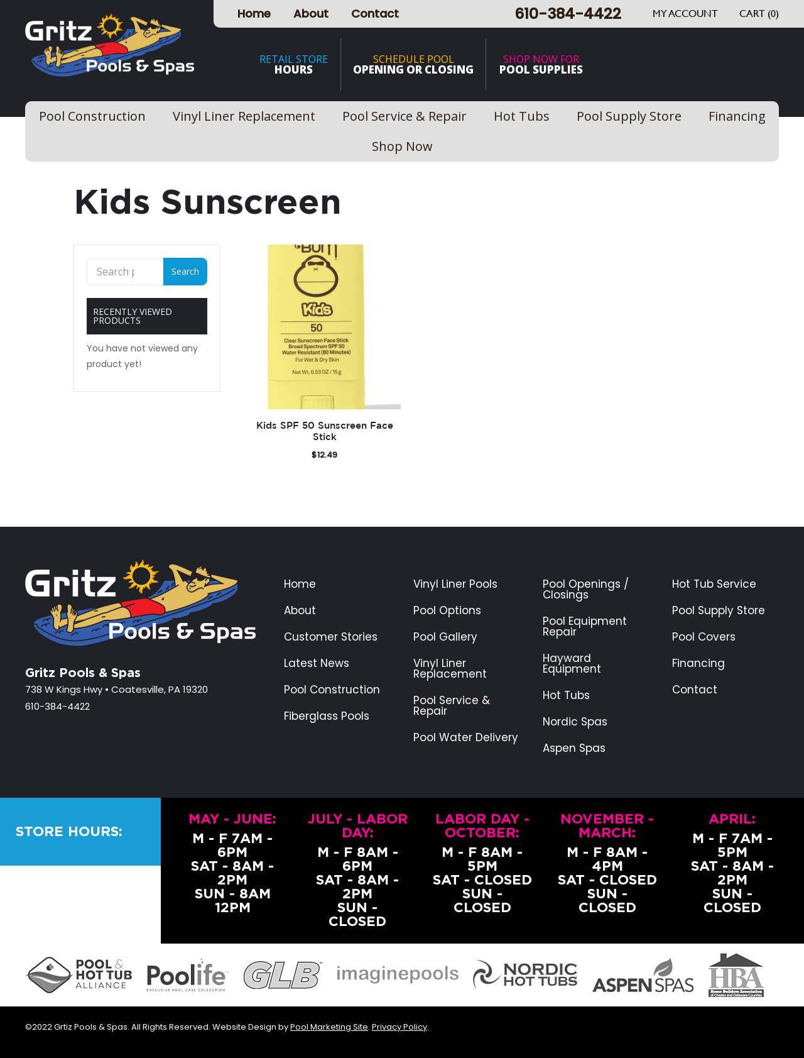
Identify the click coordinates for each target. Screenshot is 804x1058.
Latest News (316, 663)
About (311, 13)
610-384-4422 (567, 13)
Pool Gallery (445, 637)
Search (185, 271)
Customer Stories (331, 637)
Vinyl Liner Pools (455, 584)
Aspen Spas (574, 748)
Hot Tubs (566, 695)
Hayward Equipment (572, 664)
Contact (375, 13)
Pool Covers (704, 637)
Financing (698, 663)
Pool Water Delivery (465, 737)
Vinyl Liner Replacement (450, 669)
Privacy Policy (399, 1027)
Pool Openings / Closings (586, 589)
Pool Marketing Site (329, 1027)
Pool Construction (332, 690)
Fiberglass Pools (326, 716)
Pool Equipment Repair (585, 626)
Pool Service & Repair (451, 706)
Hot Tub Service (714, 584)
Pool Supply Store (718, 610)
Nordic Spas (575, 722)
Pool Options (447, 610)
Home (254, 13)
